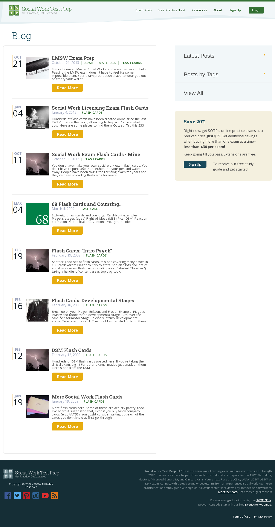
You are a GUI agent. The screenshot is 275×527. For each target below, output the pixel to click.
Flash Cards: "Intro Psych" (82, 251)
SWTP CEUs (263, 500)
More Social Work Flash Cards (87, 397)
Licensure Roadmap (258, 504)
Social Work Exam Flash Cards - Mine (96, 154)
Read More (67, 87)
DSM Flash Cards (72, 350)
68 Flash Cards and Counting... (87, 204)
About (217, 10)
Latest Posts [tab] (225, 56)
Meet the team (227, 492)
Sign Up (235, 10)
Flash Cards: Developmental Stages (93, 300)
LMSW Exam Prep (73, 58)
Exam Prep (143, 10)
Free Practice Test (171, 10)
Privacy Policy (263, 516)
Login (256, 10)
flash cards (131, 62)
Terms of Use (241, 516)
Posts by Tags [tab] (225, 74)
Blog (21, 35)
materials (107, 62)
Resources (199, 10)
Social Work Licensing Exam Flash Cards (100, 108)
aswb (88, 62)
